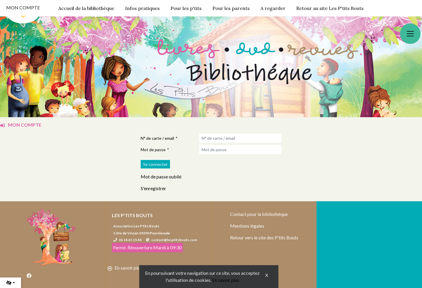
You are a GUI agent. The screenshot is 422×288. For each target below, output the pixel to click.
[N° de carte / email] (240, 138)
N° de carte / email (157, 138)
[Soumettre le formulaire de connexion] (155, 164)
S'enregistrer (153, 188)
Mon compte (23, 7)
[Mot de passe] (240, 149)
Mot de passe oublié (161, 176)
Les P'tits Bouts (132, 215)
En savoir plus (225, 280)
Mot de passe (153, 149)
